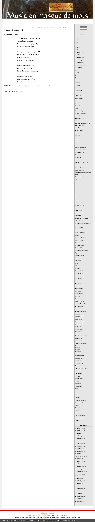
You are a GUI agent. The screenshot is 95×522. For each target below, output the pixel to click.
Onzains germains (79, 288)
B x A (76, 103)
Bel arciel (77, 108)
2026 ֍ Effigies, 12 (80, 451)
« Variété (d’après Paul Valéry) (38, 27)
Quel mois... (78, 309)
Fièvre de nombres (79, 170)
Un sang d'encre (79, 378)
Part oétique (78, 291)
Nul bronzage (78, 278)
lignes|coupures (78, 253)
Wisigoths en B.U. (79, 405)
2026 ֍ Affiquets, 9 (80, 496)
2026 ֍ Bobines (79, 55)
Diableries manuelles (80, 149)
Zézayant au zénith (79, 418)
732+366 (77, 80)
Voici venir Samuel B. (80, 400)
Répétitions (77, 314)
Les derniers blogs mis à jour (33, 515)
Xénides (77, 410)
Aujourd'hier (78, 100)
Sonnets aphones (77, 349)
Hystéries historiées (79, 205)
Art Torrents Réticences (80, 93)
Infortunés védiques (79, 213)
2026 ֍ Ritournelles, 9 (80, 491)
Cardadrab (77, 116)
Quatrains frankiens (79, 306)
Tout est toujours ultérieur (81, 456)
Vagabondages (78, 386)
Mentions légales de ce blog (35, 517)
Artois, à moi (78, 95)
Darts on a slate (79, 133)
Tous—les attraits (79, 371)
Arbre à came (78, 90)
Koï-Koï (77, 230)
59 (76, 75)
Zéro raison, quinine (80, 415)
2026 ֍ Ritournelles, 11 (81, 453)
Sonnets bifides (78, 338)
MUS (76, 265)
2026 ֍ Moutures (79, 62)
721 (76, 77)
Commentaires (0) (45, 86)
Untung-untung (78, 383)
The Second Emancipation (81, 368)
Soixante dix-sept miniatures (81, 335)
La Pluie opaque (79, 240)
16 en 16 (77, 47)
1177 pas (77, 37)
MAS (76, 258)
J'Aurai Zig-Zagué (79, 220)
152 (76, 44)
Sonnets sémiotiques (78, 351)
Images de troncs (79, 210)
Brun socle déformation (80, 113)
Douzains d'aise (78, 154)
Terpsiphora (78, 365)
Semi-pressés (78, 326)
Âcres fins (77, 85)
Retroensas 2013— (79, 316)
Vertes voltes (78, 395)
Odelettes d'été (78, 283)
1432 (76, 42)
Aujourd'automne (79, 98)
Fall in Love (78, 167)
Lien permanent (34, 86)
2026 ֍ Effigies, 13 (80, 436)
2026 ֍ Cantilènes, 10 (80, 486)
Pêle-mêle (77, 296)
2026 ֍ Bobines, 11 (80, 464)
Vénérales (77, 388)
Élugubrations (78, 160)
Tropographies (78, 376)
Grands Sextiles (78, 203)
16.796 (76, 49)
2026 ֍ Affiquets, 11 (80, 461)
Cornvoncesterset (79, 130)
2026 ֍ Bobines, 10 (80, 483)
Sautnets (76, 345)
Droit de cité (78, 157)
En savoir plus (72, 520)
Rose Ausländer (77, 141)
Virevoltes (77, 397)
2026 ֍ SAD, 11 (79, 458)
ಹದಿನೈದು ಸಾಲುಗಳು (78, 198)
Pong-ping (77, 298)
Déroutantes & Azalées (80, 147)
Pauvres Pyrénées (79, 293)
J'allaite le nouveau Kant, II (81, 218)
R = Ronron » (64, 27)
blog (78, 517)
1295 (76, 39)
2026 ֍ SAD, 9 (79, 493)
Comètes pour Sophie (78, 181)
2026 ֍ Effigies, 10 (80, 488)
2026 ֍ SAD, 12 (79, 441)
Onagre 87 (77, 286)
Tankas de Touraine (79, 363)
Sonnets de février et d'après (81, 340)
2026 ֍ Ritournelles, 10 (81, 471)
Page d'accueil (54, 27)
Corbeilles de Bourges (80, 127)
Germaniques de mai (78, 137)
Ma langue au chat (79, 255)
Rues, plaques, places (80, 321)
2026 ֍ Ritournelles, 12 (81, 438)
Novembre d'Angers (79, 273)
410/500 (77, 72)
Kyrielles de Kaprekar (80, 232)
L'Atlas (77, 235)
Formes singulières (79, 176)
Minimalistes (78, 260)
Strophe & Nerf (79, 358)
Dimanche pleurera (79, 152)
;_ (3, 21)
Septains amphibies (79, 329)
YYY (76, 413)
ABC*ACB (77, 83)
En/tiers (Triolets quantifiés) (81, 162)
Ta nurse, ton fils (79, 360)
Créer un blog (44, 513)
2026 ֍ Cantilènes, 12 (80, 448)
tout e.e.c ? (77, 143)
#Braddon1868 (77, 135)
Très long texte (78, 373)
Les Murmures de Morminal (81, 250)
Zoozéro (77, 420)
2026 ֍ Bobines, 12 (80, 446)
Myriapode (77, 268)
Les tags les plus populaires (61, 515)
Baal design (78, 105)
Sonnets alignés (77, 347)
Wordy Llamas (78, 407)
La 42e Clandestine (79, 237)
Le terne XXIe (78, 247)
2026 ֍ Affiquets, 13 (80, 428)
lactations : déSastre (79, 245)
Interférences (78, 215)
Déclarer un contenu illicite (21, 517)
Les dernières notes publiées (47, 515)
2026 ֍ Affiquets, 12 (80, 443)
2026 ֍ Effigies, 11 (80, 469)
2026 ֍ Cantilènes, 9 (80, 501)
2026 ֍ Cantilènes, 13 (80, 433)
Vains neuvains (77, 196)
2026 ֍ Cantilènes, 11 (80, 466)
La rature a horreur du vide (81, 242)
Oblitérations (78, 281)
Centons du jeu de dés (80, 118)
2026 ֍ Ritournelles (80, 65)
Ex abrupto (77, 165)
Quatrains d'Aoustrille (80, 304)
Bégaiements (77, 179)
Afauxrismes (78, 88)
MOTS (76, 263)
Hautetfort (52, 513)
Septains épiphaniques (78, 331)
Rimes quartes (78, 319)
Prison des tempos (79, 301)
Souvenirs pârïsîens (79, 355)
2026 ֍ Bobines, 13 (80, 430)
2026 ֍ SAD (78, 67)
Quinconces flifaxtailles (80, 311)
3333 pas (77, 70)
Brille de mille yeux (80, 111)
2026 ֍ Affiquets (79, 52)
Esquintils (76, 183)
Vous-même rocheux (80, 402)
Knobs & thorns (79, 227)
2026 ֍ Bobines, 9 (79, 498)
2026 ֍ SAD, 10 (79, 478)
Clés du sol (78, 121)
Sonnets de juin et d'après (81, 343)
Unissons (77, 381)
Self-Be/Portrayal (79, 324)
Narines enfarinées (79, 270)
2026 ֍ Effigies (79, 60)
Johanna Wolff (77, 139)
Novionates (77, 276)
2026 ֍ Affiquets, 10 (80, 481)
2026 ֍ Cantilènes (79, 57)
